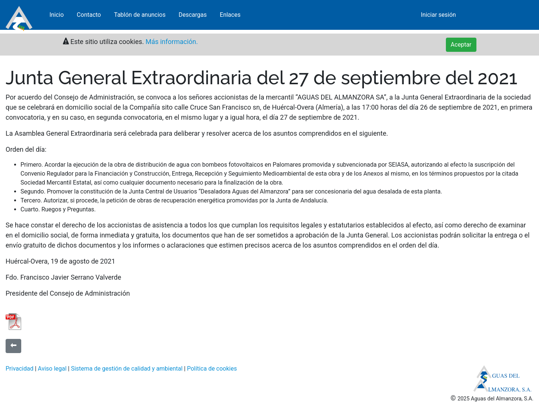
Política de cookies (212, 368)
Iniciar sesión (438, 16)
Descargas (192, 16)
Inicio (57, 16)
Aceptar (461, 44)
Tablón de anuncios (140, 16)
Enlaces (230, 16)
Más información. (171, 41)
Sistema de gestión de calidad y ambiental (127, 368)
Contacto (89, 16)
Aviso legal (52, 368)
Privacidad (20, 368)
